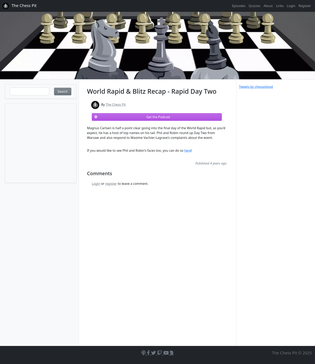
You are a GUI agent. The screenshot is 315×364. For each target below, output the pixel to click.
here (187, 150)
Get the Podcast (132, 117)
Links (280, 6)
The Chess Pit (116, 104)
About (268, 6)
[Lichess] (172, 352)
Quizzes (254, 6)
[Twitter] (154, 352)
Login (291, 6)
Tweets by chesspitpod (256, 86)
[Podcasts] (144, 352)
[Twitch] (160, 352)
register (111, 183)
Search (63, 91)
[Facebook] (149, 352)
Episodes (238, 6)
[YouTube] (166, 352)
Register (305, 6)
